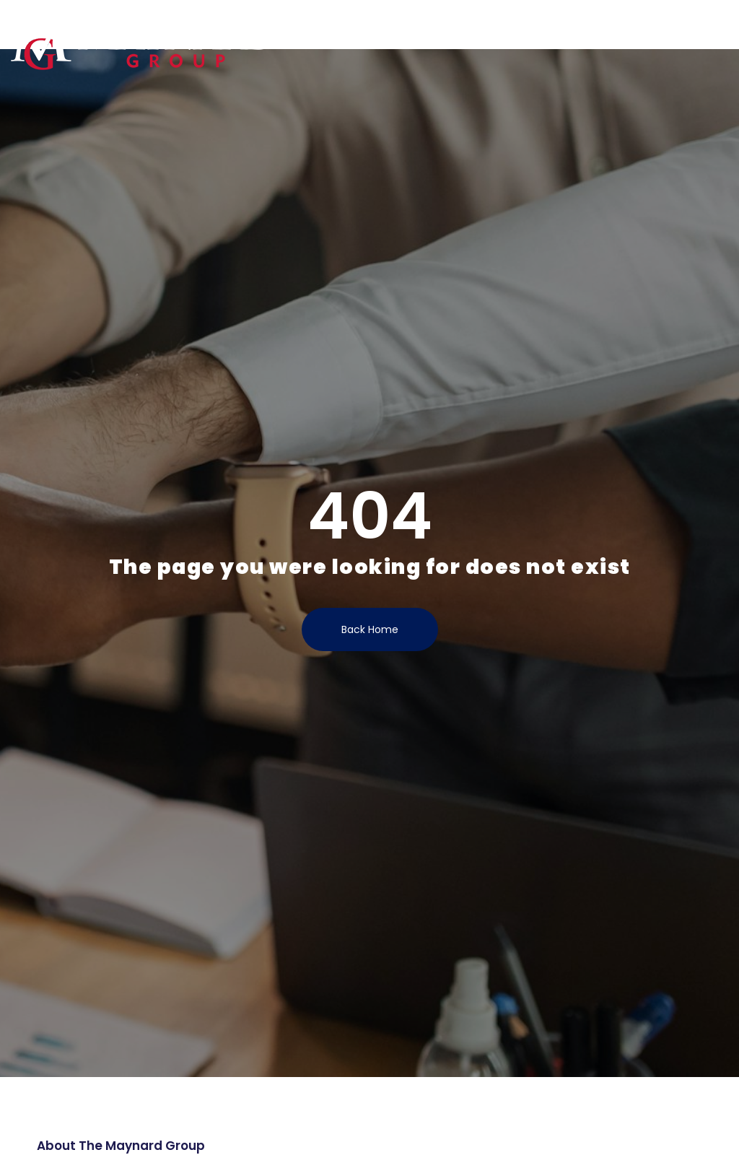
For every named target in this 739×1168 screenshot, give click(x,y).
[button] (720, 26)
